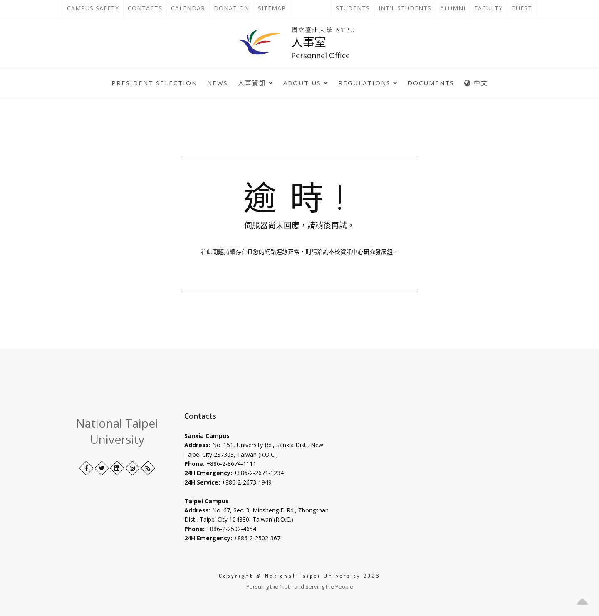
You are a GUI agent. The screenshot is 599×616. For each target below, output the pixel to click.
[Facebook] (86, 468)
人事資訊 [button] (255, 83)
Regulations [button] (368, 83)
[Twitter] (102, 468)
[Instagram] (132, 468)
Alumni (452, 8)
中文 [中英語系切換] (476, 83)
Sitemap (272, 8)
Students (353, 8)
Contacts (147, 8)
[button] (582, 599)
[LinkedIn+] (117, 468)
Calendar (188, 8)
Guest (521, 8)
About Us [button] (305, 83)
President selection (154, 83)
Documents (431, 83)
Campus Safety (93, 8)
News (217, 83)
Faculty (488, 8)
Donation (233, 8)
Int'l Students (405, 8)
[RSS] (148, 468)
